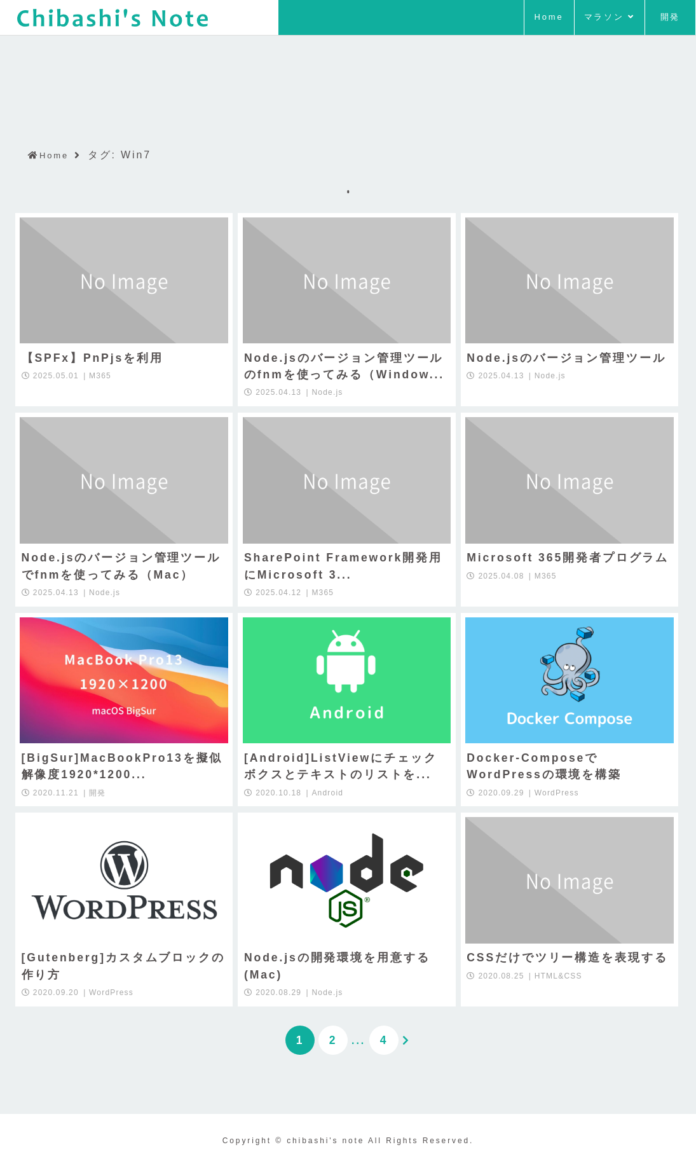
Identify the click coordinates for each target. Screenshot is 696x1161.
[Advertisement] (348, 71)
